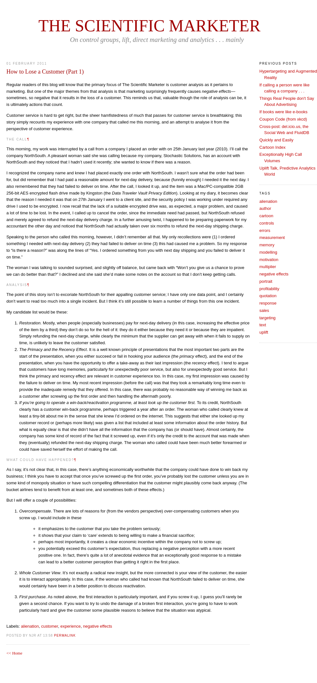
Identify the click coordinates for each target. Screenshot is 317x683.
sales (264, 310)
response (267, 303)
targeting (267, 317)
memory (266, 244)
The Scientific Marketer (149, 26)
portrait (265, 281)
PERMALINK (65, 635)
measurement (272, 237)
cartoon (266, 215)
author (265, 208)
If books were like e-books (283, 111)
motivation (268, 259)
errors (264, 230)
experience (70, 626)
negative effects (97, 626)
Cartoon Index (272, 147)
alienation (30, 626)
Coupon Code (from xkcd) (283, 119)
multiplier (267, 266)
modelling (268, 252)
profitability (269, 288)
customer (49, 626)
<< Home (14, 653)
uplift (263, 332)
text (262, 324)
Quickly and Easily (276, 140)
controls (266, 223)
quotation (268, 295)
